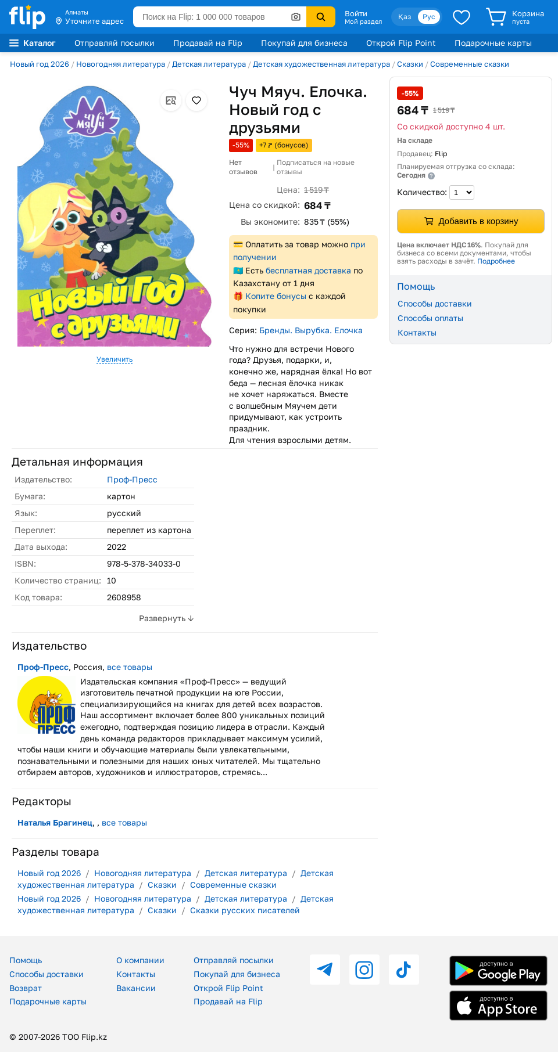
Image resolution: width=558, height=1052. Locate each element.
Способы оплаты (430, 318)
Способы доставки (435, 303)
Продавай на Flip (207, 43)
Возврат (25, 988)
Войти (356, 13)
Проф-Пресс (132, 479)
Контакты (417, 332)
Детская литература (209, 64)
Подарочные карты (493, 43)
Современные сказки (469, 64)
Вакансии (136, 988)
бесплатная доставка (308, 270)
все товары (129, 667)
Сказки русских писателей (245, 910)
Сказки (410, 64)
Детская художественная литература (321, 64)
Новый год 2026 (39, 64)
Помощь (25, 960)
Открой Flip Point (401, 43)
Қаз (404, 16)
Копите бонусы (275, 296)
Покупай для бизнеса (304, 43)
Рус (429, 16)
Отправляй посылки (114, 43)
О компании (140, 960)
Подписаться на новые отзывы (316, 167)
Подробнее (496, 261)
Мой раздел (363, 21)
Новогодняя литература (120, 64)
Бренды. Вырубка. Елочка (311, 330)
